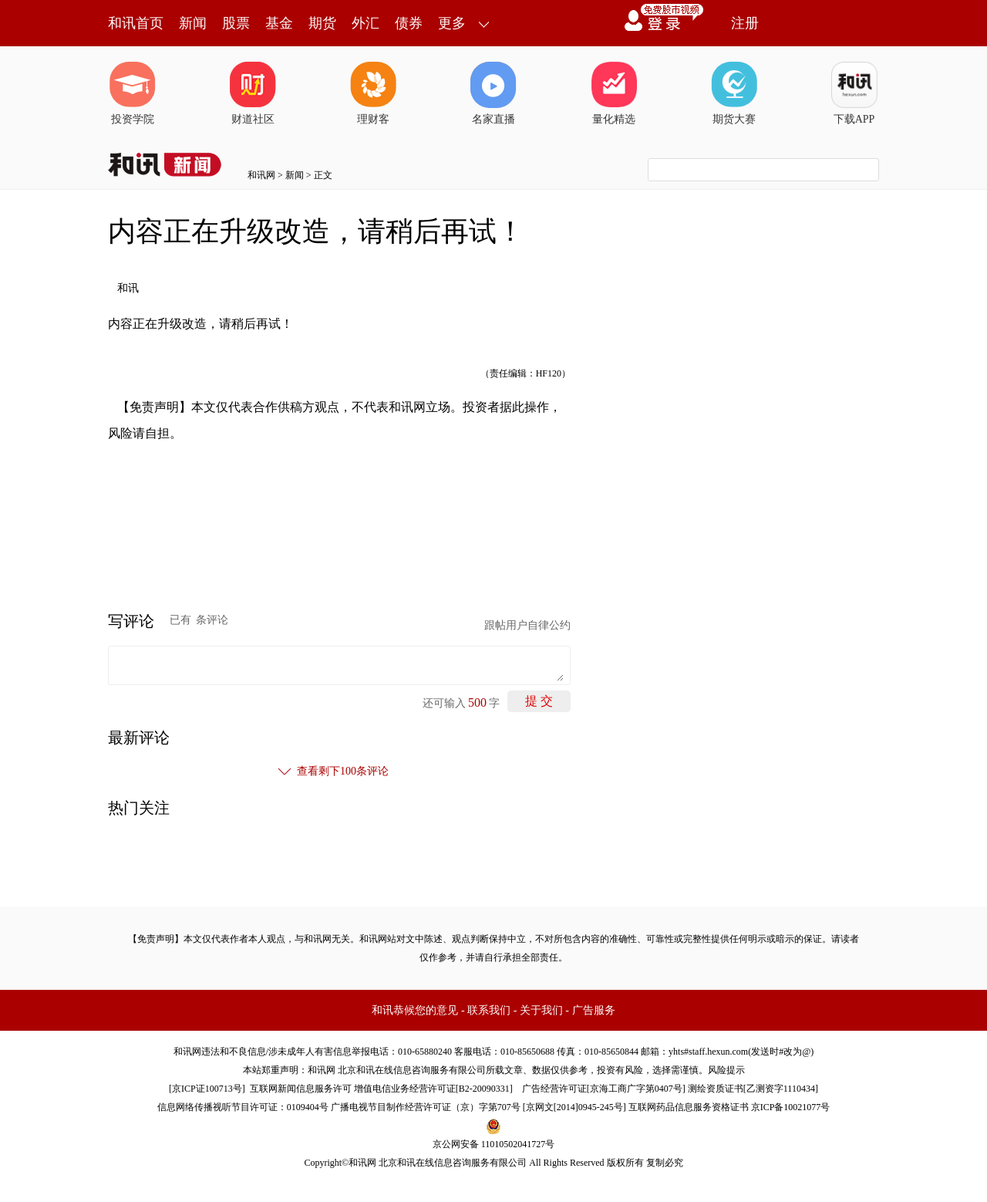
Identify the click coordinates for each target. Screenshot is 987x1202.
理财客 (373, 93)
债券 (409, 23)
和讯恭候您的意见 (415, 1010)
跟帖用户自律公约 (527, 625)
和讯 (128, 288)
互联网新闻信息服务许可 (301, 1088)
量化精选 (614, 93)
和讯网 (261, 175)
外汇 (365, 23)
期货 (322, 23)
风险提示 (726, 1070)
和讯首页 (135, 23)
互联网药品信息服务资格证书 (688, 1107)
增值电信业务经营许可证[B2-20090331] (433, 1088)
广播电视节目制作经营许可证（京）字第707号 (425, 1107)
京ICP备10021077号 (790, 1107)
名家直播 (493, 93)
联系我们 (488, 1010)
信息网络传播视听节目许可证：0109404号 (242, 1107)
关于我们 (541, 1010)
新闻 (193, 23)
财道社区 (253, 93)
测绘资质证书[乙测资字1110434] (753, 1088)
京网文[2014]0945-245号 (574, 1107)
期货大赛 (734, 93)
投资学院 (132, 93)
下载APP (854, 93)
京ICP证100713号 (207, 1088)
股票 (236, 23)
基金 (279, 23)
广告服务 (593, 1010)
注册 (745, 23)
